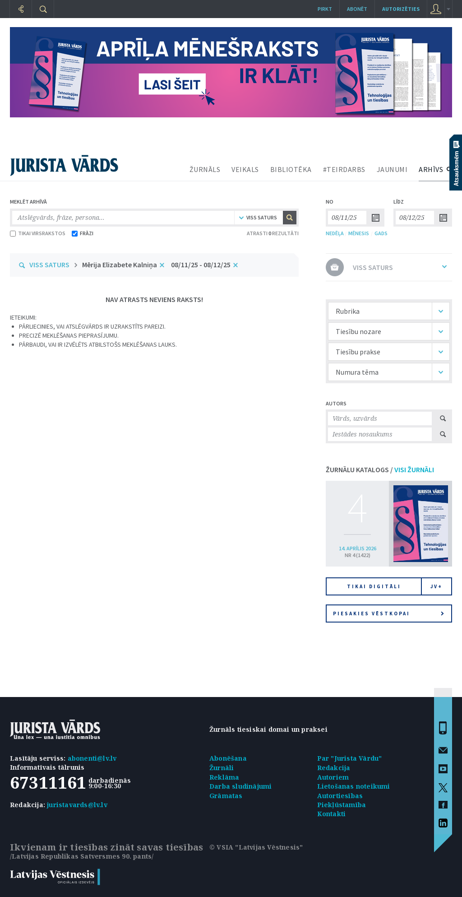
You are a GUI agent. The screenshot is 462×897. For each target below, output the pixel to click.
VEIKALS (245, 169)
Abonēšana (228, 758)
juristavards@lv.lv (77, 804)
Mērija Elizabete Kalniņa (119, 264)
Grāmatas (226, 795)
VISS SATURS (49, 264)
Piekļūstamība (341, 804)
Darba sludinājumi (240, 786)
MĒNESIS (358, 233)
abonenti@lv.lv (92, 758)
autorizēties (401, 8)
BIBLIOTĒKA (291, 169)
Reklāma (224, 777)
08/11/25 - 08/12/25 (201, 264)
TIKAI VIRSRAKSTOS (37, 233)
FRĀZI (82, 233)
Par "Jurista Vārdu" (349, 758)
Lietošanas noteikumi (353, 786)
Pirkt (325, 8)
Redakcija (334, 767)
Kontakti (331, 813)
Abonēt (357, 8)
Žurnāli (221, 767)
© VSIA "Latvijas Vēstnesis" (256, 847)
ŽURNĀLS (205, 169)
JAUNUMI (392, 169)
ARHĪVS (431, 169)
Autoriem (333, 777)
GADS (381, 233)
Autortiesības (340, 795)
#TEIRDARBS (344, 169)
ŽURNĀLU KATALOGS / (380, 469)
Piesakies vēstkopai (388, 613)
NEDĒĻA (335, 233)
